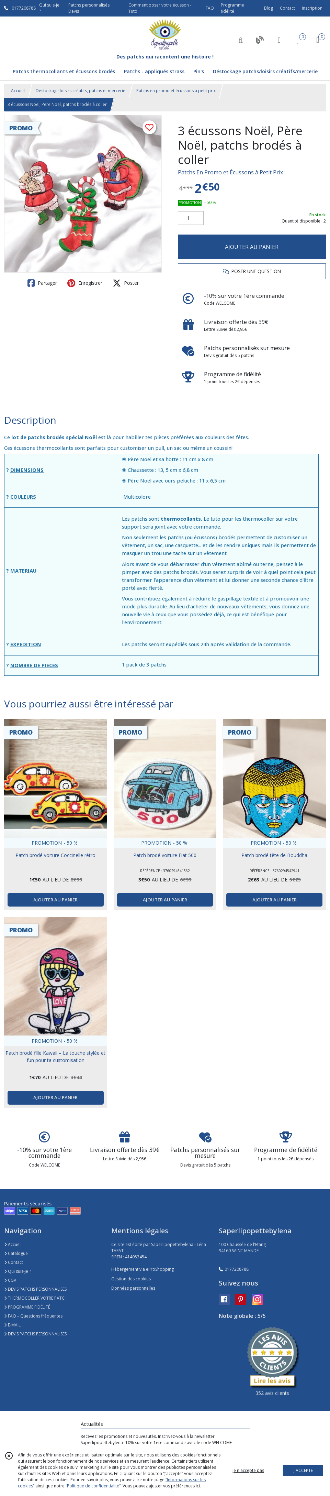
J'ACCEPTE (303, 1470)
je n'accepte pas (248, 1470)
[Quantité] (191, 218)
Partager (42, 283)
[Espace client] (279, 39)
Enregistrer (84, 283)
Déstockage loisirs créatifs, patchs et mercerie (80, 91)
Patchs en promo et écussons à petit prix (176, 91)
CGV (10, 1280)
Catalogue (16, 1253)
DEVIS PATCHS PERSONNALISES (35, 1334)
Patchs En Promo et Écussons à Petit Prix (230, 172)
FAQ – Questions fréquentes (33, 1316)
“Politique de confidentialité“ (93, 1486)
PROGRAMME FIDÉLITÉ (27, 1307)
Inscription (312, 8)
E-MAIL (12, 1325)
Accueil (18, 91)
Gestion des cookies (131, 1279)
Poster (126, 283)
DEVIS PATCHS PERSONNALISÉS (35, 1289)
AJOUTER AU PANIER (251, 247)
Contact (287, 8)
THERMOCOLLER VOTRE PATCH (36, 1298)
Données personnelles (133, 1288)
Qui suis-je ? (17, 1271)
